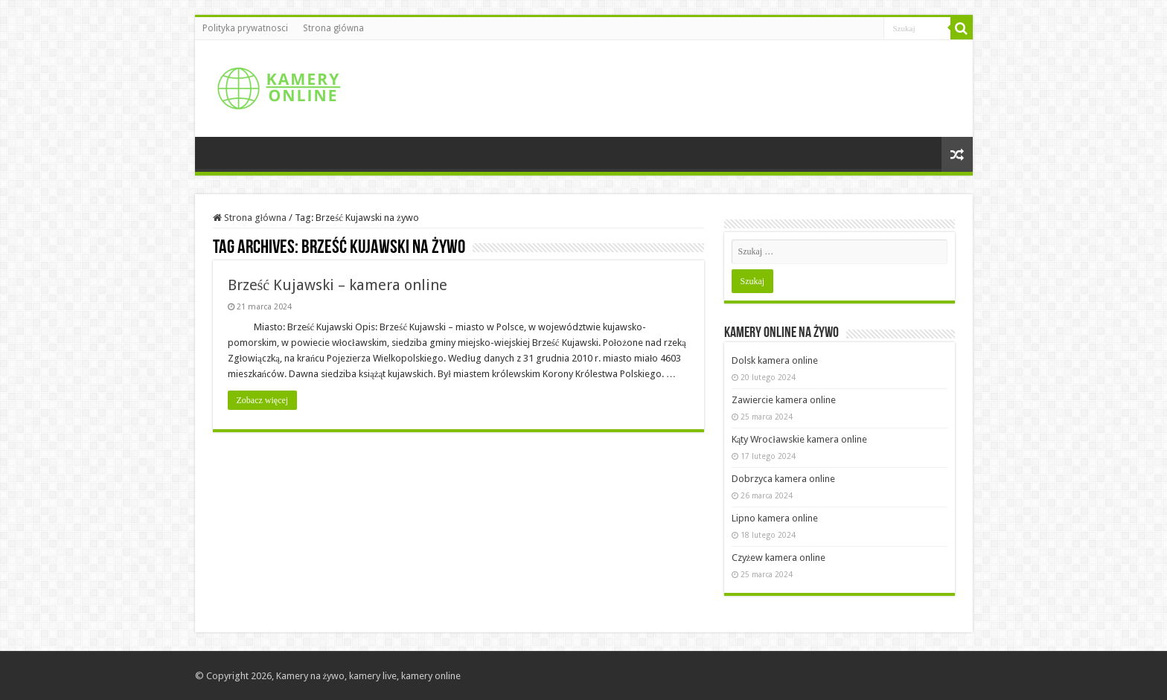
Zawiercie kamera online (784, 399)
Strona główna (333, 28)
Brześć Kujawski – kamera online (338, 285)
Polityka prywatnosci (245, 28)
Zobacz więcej (263, 400)
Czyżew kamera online (779, 557)
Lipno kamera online (775, 518)
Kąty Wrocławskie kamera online (799, 439)
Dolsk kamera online (775, 360)
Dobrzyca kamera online (783, 478)
